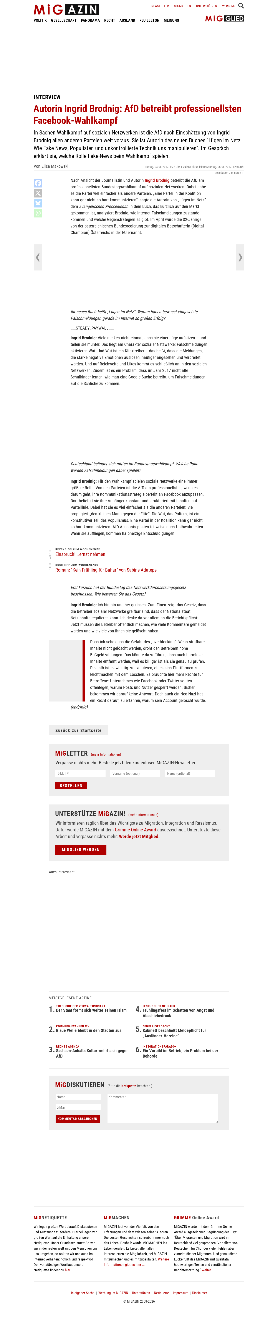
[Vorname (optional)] (135, 773)
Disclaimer (199, 1293)
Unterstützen (206, 6)
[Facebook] (38, 183)
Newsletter (160, 6)
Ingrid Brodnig (157, 180)
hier (67, 1270)
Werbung (228, 6)
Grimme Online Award (135, 829)
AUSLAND (127, 20)
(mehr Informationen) (106, 754)
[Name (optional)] (190, 773)
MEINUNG (171, 20)
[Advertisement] (139, 58)
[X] (38, 193)
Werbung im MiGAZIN (113, 1293)
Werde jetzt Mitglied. (139, 836)
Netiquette (128, 1086)
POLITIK (40, 20)
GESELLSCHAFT (64, 20)
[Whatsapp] (38, 213)
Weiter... (207, 1270)
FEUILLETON (149, 20)
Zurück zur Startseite (78, 730)
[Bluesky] (38, 203)
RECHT (109, 20)
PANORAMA (90, 20)
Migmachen (182, 6)
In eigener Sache (82, 1293)
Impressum (180, 1293)
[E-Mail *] (80, 773)
